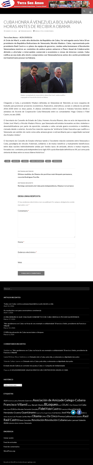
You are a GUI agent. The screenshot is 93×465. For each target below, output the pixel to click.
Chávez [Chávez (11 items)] (75, 405)
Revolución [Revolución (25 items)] (38, 420)
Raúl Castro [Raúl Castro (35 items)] (11, 420)
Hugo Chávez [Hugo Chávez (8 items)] (48, 413)
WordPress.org (9, 451)
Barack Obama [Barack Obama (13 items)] (38, 405)
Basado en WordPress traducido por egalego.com (20, 462)
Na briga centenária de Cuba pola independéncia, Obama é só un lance (46, 184)
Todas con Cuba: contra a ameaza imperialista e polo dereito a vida (28, 304)
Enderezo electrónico (27, 252)
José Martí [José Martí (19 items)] (66, 412)
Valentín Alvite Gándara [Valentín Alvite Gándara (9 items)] (16, 423)
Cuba (7, 161)
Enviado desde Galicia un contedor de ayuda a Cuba (23, 366)
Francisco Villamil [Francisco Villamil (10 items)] (67, 409)
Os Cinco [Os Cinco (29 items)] (52, 416)
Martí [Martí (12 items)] (29, 416)
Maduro (16, 161)
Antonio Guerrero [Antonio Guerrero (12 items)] (25, 401)
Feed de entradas (10, 442)
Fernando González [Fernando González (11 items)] (31, 409)
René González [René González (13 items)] (25, 420)
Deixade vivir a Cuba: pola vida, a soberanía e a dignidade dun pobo (54, 357)
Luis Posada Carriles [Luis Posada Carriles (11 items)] (20, 417)
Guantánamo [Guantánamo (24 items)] (29, 412)
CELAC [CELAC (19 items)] (65, 404)
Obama (25, 161)
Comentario (23, 211)
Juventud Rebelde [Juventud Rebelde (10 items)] (79, 413)
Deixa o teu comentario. (44, 31)
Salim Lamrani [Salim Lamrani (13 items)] (72, 420)
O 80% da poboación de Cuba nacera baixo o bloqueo (24, 332)
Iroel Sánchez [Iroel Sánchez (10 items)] (56, 413)
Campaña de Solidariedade (55, 366)
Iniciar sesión (9, 438)
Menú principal (89, 11)
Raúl (48, 161)
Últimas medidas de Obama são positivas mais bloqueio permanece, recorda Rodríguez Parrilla (46, 174)
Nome (21, 242)
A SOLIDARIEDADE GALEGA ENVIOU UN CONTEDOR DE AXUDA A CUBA (39, 370)
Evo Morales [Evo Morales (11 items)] (19, 409)
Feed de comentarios (11, 447)
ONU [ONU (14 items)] (44, 416)
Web (20, 262)
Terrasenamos (25, 31)
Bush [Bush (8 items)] (59, 405)
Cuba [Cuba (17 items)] (83, 405)
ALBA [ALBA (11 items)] (6, 401)
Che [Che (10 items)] (70, 405)
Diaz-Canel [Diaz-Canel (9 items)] (7, 409)
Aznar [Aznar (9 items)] (29, 405)
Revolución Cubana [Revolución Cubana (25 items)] (56, 420)
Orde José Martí (37, 161)
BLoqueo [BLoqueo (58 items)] (51, 404)
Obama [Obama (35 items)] (37, 416)
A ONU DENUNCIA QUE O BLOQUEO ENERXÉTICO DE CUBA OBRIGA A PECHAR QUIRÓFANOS (41, 317)
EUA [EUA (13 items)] (13, 409)
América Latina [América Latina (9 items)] (13, 401)
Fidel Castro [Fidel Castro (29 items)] (53, 408)
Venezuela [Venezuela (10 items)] (28, 423)
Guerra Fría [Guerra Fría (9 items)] (40, 413)
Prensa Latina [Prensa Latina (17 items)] (64, 416)
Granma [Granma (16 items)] (17, 412)
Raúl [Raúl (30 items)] (85, 416)
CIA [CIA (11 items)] (79, 405)
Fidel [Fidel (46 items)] (42, 409)
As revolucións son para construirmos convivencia (22, 310)
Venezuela (57, 161)
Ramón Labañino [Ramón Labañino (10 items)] (76, 417)
